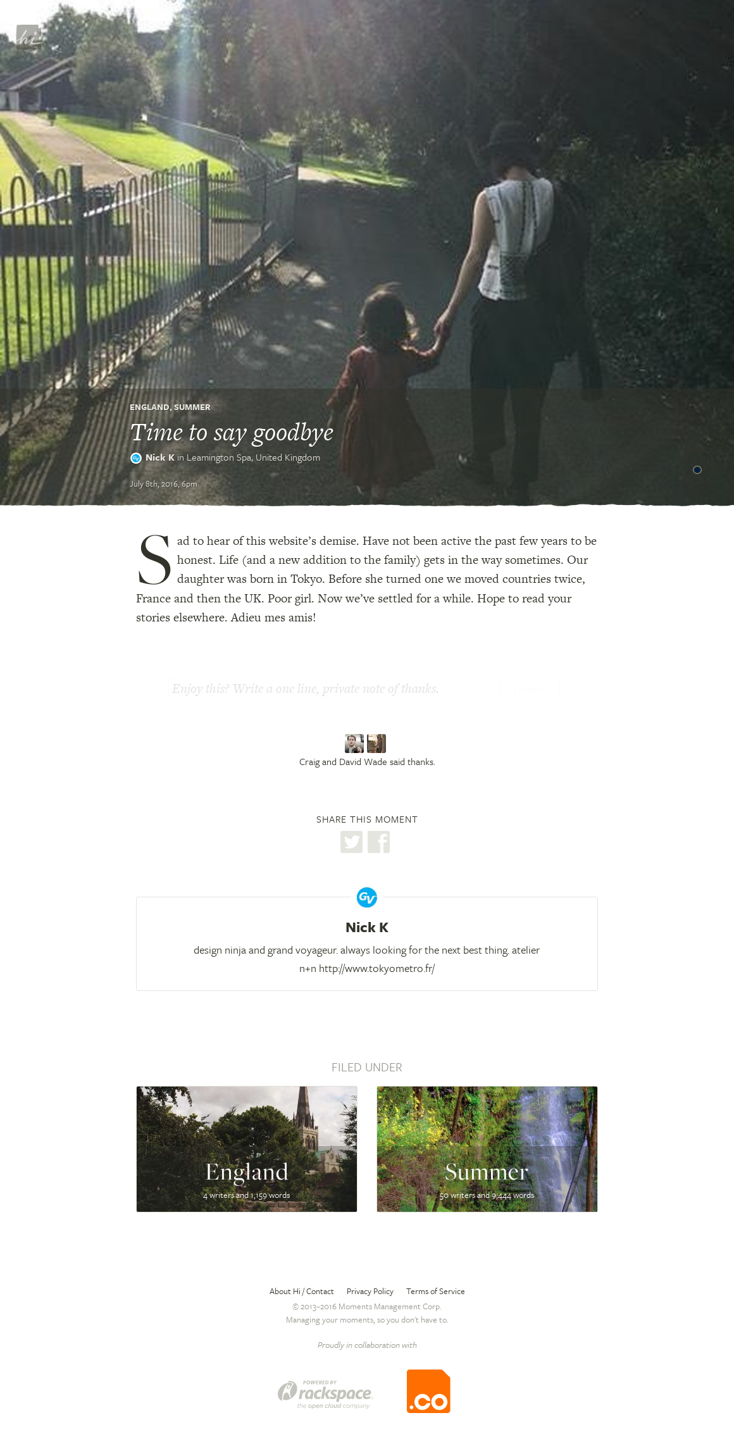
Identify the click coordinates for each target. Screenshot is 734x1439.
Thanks (530, 689)
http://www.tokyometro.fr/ (377, 968)
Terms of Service (435, 1291)
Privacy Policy (370, 1291)
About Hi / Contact (302, 1291)
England (150, 407)
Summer (192, 407)
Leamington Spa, (253, 457)
